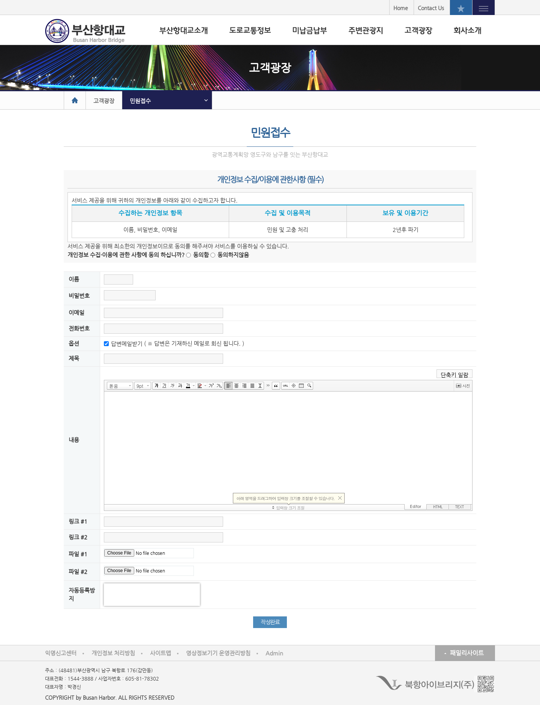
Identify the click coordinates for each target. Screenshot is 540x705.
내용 (74, 440)
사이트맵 (160, 653)
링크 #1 (78, 521)
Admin (274, 653)
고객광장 (103, 101)
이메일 (76, 312)
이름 (74, 279)
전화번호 (79, 328)
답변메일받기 (126, 343)
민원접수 (140, 101)
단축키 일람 (454, 375)
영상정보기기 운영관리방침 (218, 653)
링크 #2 (78, 537)
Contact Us (431, 8)
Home (400, 8)
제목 (74, 358)
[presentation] (152, 594)
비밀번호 (79, 295)
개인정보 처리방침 (113, 653)
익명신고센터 (60, 653)
